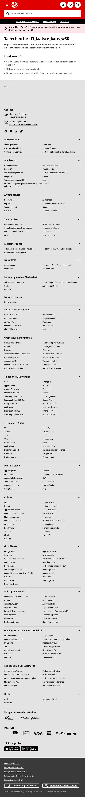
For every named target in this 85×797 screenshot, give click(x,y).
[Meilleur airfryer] (10, 685)
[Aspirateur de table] (50, 607)
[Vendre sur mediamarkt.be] (14, 180)
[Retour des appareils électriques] (55, 203)
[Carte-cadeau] (9, 265)
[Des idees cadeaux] (11, 318)
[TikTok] (22, 131)
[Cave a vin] (8, 576)
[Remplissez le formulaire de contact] (23, 124)
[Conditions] (46, 144)
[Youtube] (12, 131)
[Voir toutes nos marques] (14, 282)
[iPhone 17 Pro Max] (11, 389)
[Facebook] (6, 131)
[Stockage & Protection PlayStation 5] (56, 639)
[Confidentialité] (48, 169)
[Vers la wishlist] (70, 5)
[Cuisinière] (8, 555)
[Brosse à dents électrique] (14, 611)
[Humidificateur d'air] (50, 622)
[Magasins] (8, 176)
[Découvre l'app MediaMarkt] (15, 252)
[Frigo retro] (46, 576)
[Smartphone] (47, 382)
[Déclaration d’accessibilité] (13, 780)
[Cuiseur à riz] (47, 535)
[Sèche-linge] (9, 566)
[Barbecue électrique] (50, 506)
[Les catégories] (6, 5)
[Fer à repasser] (10, 614)
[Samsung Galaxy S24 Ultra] (14, 414)
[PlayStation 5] (47, 635)
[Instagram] (17, 131)
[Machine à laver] (10, 562)
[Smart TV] (46, 428)
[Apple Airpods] (9, 446)
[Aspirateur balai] (48, 604)
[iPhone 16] (46, 389)
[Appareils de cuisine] (12, 509)
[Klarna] (72, 734)
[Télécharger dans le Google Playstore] (19, 249)
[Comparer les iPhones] (13, 671)
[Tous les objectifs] (11, 481)
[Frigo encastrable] (49, 551)
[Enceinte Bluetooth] (11, 450)
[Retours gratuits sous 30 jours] (16, 231)
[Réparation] (8, 203)
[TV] (5, 428)
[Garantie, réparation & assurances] (18, 228)
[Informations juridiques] (13, 172)
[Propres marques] (49, 318)
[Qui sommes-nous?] (12, 165)
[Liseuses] (7, 350)
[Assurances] (47, 200)
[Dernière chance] (10, 314)
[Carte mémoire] (48, 485)
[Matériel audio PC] (49, 361)
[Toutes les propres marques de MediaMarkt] (60, 282)
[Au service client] (48, 235)
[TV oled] (7, 431)
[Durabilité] (8, 169)
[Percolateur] (47, 517)
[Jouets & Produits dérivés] (52, 653)
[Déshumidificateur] (11, 622)
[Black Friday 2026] (11, 329)
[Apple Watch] (9, 407)
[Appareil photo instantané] (52, 474)
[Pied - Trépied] (48, 481)
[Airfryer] (7, 502)
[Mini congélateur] (49, 580)
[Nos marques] (47, 325)
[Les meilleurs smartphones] (53, 682)
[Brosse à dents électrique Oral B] (55, 611)
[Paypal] (60, 733)
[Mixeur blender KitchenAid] (14, 513)
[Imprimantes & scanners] (52, 353)
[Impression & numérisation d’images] (57, 265)
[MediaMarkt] (32, 5)
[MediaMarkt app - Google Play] (29, 748)
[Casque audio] (9, 442)
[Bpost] (9, 718)
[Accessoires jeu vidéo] (51, 646)
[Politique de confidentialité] (14, 768)
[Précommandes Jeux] (12, 635)
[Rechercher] (8, 13)
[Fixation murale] (10, 457)
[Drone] (44, 489)
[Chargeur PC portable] (51, 364)
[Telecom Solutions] (49, 210)
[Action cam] (8, 474)
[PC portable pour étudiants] (53, 343)
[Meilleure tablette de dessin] (53, 678)
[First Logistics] (35, 718)
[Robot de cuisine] (49, 509)
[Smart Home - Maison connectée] (17, 596)
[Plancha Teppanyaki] (50, 528)
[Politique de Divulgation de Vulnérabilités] (58, 152)
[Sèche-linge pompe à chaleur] (54, 566)
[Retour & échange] (49, 148)
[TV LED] (7, 439)
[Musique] (7, 657)
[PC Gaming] (8, 643)
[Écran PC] (7, 346)
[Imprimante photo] (11, 485)
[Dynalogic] (24, 718)
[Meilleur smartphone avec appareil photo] (20, 678)
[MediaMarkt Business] (51, 165)
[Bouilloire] (46, 531)
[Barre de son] (47, 439)
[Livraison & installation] (13, 148)
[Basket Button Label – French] (78, 5)
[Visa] (37, 733)
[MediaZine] (8, 268)
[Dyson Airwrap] (48, 600)
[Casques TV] (47, 453)
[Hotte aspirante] (48, 569)
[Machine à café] (48, 513)
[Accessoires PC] (10, 361)
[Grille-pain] (8, 539)
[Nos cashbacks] (48, 314)
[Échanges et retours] (50, 228)
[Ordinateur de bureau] (51, 357)
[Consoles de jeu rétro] (13, 650)
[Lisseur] (7, 600)
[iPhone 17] (46, 385)
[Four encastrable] (49, 573)
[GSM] (6, 382)
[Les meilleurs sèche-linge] (52, 685)
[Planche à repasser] (50, 614)
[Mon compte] (63, 5)
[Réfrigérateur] (9, 551)
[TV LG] (44, 435)
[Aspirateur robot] (10, 607)
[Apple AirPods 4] (48, 446)
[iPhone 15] (46, 392)
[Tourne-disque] (48, 457)
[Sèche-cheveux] (48, 596)
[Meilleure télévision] (50, 674)
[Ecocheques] (47, 329)
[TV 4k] (6, 435)
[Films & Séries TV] (49, 650)
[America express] (49, 733)
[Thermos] (7, 531)
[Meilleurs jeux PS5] (11, 682)
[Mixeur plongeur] (49, 524)
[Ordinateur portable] (12, 343)
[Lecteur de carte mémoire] (52, 368)
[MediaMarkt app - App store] (12, 748)
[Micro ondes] (9, 524)
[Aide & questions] (11, 144)
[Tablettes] (46, 350)
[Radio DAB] (8, 453)
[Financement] (47, 207)
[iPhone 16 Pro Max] (11, 392)
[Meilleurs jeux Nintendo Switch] (16, 674)
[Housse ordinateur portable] (15, 368)
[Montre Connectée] (49, 403)
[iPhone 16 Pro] (48, 411)
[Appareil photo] (10, 470)
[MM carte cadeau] (26, 733)
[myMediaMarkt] (10, 235)
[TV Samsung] (47, 431)
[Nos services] (9, 200)
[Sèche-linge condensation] (14, 569)
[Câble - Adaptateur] (12, 357)
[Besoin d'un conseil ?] (12, 325)
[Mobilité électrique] (49, 643)
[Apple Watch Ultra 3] (50, 407)
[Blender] (7, 535)
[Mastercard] (15, 733)
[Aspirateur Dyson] (11, 604)
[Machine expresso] (11, 517)
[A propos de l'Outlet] (50, 286)
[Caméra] (45, 470)
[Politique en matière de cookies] (54, 172)
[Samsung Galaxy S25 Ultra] (14, 400)
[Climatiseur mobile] (49, 618)
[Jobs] (44, 180)
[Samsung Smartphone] (13, 396)
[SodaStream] (9, 528)
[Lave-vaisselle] (48, 555)
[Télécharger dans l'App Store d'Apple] (57, 249)
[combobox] (45, 13)
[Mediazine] (46, 322)
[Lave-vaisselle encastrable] (15, 558)
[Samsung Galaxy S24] (12, 411)
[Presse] (45, 176)
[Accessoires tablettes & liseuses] (17, 353)
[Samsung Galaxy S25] (50, 396)
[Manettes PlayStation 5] (13, 639)
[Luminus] (7, 210)
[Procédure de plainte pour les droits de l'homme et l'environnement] (23, 185)
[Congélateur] (9, 580)
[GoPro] (45, 478)
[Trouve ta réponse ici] (17, 117)
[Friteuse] (7, 506)
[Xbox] (6, 646)
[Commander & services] (13, 152)
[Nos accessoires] (10, 302)
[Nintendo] (8, 653)
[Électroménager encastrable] (53, 558)
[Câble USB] (8, 489)
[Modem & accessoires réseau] (16, 364)
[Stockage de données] (51, 346)
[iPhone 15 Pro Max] (49, 414)
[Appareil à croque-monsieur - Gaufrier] (19, 573)
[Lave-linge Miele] (48, 562)
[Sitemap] (45, 183)
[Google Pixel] (47, 400)
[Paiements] (46, 231)
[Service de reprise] (11, 207)
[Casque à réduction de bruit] (53, 450)
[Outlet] (6, 286)
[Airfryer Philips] (48, 502)
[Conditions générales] (12, 764)
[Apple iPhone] (9, 385)
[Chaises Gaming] (49, 657)
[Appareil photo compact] (13, 478)
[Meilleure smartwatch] (51, 671)
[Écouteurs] (46, 442)
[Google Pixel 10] (10, 403)
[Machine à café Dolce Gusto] (53, 520)
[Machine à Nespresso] (12, 520)
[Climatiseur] (8, 618)
